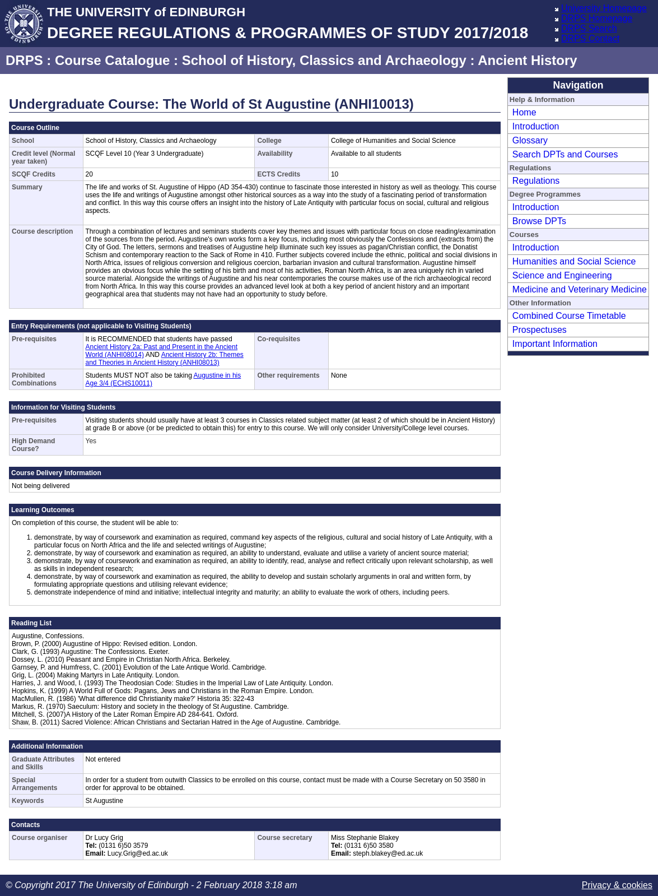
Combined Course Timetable (569, 316)
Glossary (530, 140)
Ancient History (527, 60)
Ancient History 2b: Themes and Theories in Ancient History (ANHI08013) (165, 358)
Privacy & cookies (617, 885)
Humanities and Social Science (574, 261)
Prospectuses (539, 330)
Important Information (555, 344)
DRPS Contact (590, 38)
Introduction (535, 126)
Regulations (536, 180)
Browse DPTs (539, 221)
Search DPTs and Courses (565, 154)
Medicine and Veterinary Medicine (579, 289)
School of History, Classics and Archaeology (324, 60)
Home (524, 112)
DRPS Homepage (596, 18)
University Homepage (604, 8)
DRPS (24, 60)
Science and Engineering (562, 275)
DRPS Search (589, 28)
